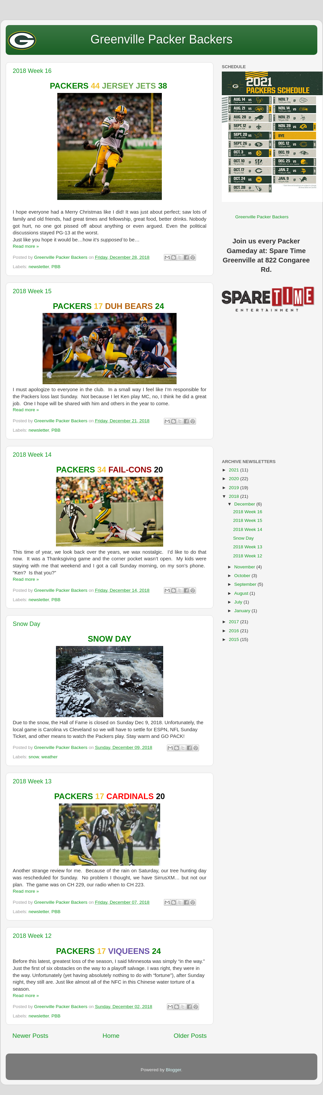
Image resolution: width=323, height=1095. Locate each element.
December (245, 504)
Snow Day (26, 624)
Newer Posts (30, 1035)
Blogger (173, 1069)
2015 (234, 639)
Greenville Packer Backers (161, 39)
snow (33, 756)
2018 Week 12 (32, 936)
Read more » (26, 246)
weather (50, 756)
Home (111, 1035)
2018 (234, 496)
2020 (234, 478)
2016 (234, 630)
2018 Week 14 (32, 454)
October (243, 575)
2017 (234, 621)
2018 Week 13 (32, 781)
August (242, 593)
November (245, 566)
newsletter (38, 266)
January (243, 610)
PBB (56, 266)
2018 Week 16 (32, 71)
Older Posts (190, 1035)
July (239, 602)
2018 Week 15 (32, 291)
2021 (234, 469)
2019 (234, 487)
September (246, 584)
